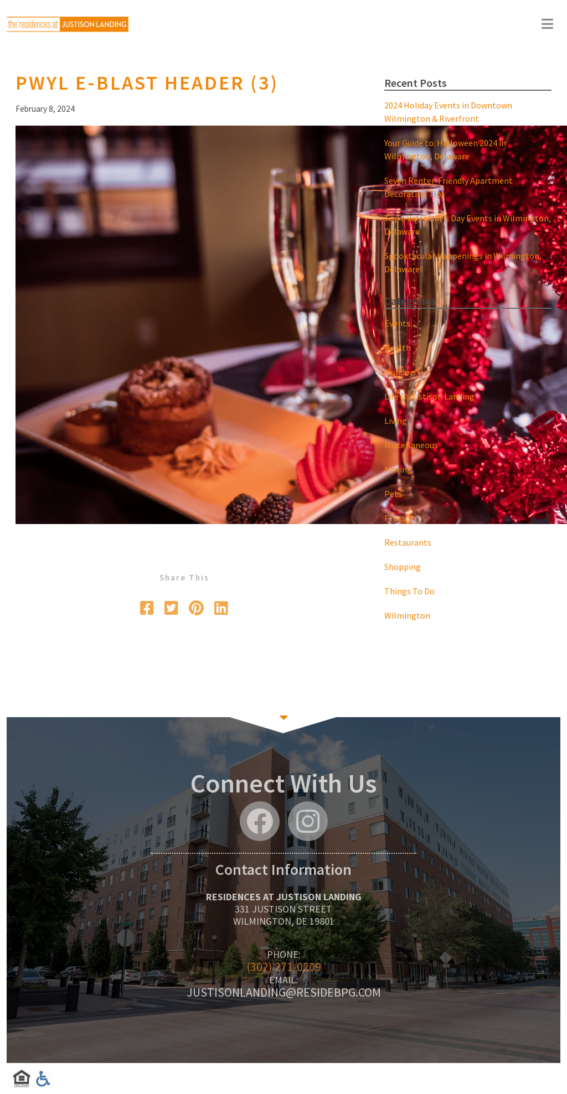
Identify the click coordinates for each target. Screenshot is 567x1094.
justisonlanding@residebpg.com (284, 992)
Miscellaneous (411, 444)
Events (397, 323)
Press (394, 517)
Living (395, 420)
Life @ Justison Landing (429, 396)
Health (397, 347)
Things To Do (409, 591)
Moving (398, 469)
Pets (393, 493)
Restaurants (407, 542)
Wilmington (407, 615)
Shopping (402, 566)
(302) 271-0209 (283, 966)
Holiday (398, 371)
